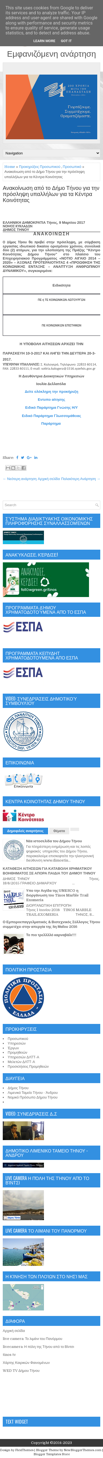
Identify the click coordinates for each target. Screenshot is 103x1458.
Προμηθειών (17, 1052)
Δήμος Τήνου (18, 1088)
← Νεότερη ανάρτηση (20, 479)
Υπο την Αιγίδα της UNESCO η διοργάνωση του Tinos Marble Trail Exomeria (57, 895)
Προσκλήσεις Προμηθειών (28, 1066)
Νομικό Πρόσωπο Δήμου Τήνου (32, 1097)
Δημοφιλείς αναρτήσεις (25, 831)
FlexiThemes (24, 1450)
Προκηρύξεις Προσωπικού (39, 167)
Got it (66, 41)
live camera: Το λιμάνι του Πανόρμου (32, 1339)
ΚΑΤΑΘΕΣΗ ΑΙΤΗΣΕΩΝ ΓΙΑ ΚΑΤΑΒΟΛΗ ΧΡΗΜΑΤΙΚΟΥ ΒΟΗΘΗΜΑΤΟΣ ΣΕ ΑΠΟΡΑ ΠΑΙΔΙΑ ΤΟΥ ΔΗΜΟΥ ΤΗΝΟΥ (49, 870)
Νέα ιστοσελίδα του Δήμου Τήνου (54, 841)
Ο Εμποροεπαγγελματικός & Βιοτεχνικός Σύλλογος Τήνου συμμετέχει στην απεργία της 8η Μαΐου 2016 (51, 924)
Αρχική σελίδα (49, 479)
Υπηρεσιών (17, 1043)
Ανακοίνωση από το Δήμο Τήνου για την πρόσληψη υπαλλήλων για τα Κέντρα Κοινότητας (51, 194)
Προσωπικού (18, 1039)
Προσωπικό (72, 167)
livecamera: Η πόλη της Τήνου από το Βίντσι (38, 1347)
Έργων (13, 1048)
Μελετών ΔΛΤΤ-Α (21, 1062)
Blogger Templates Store (52, 1454)
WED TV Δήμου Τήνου (21, 1371)
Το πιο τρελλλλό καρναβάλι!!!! (51, 935)
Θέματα (59, 831)
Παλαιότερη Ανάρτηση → (81, 479)
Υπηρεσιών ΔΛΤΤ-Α (23, 1057)
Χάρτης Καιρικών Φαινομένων (26, 1363)
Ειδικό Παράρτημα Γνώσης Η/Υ (51, 407)
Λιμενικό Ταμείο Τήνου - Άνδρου (33, 1093)
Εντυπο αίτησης (51, 399)
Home (9, 167)
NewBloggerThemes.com (82, 1450)
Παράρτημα (51, 423)
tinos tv (9, 1355)
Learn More (44, 41)
